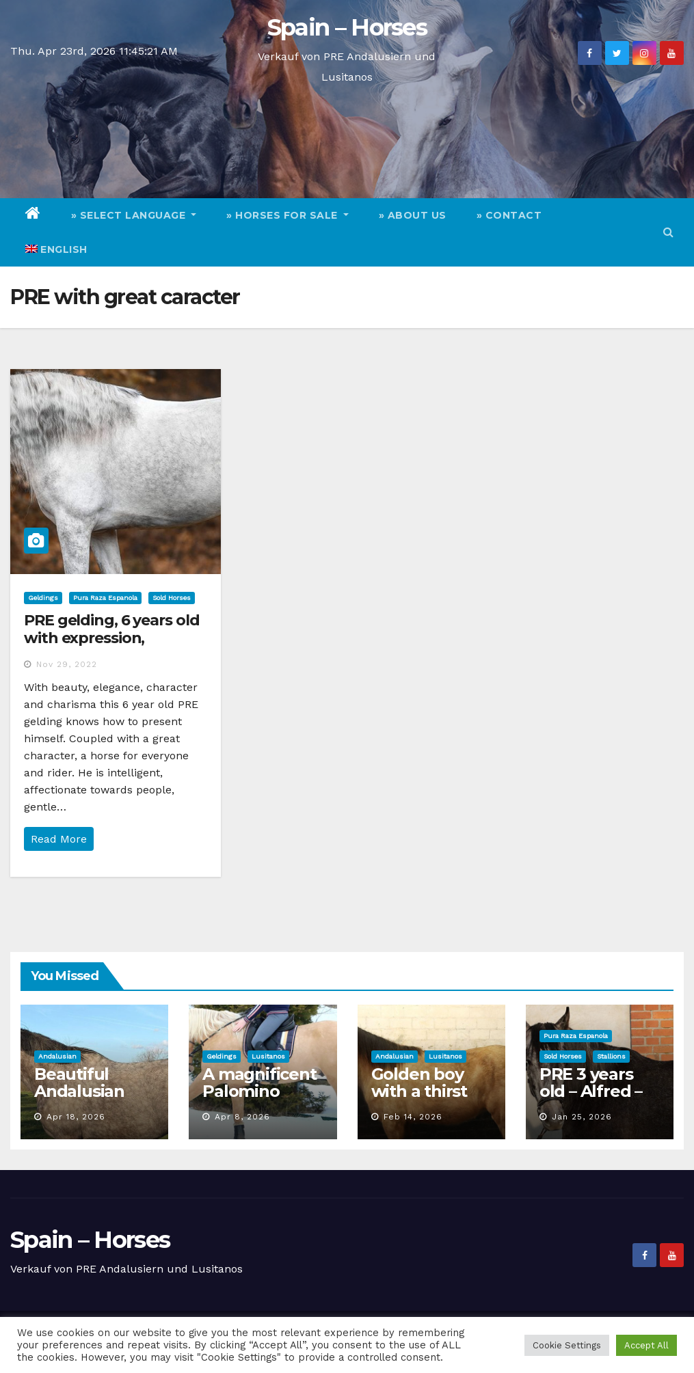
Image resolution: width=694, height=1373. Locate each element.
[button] (668, 232)
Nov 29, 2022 (66, 664)
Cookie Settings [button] (567, 1345)
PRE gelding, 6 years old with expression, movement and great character (112, 647)
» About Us (412, 215)
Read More (59, 838)
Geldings (43, 597)
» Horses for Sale (287, 215)
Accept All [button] (646, 1345)
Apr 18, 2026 (75, 1116)
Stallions (611, 1056)
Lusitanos (268, 1056)
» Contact (509, 215)
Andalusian (57, 1056)
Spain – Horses (347, 27)
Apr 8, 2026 (242, 1116)
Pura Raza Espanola (105, 597)
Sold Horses (171, 597)
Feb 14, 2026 (413, 1116)
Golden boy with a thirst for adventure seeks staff (427, 1099)
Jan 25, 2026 (582, 1116)
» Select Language (134, 215)
